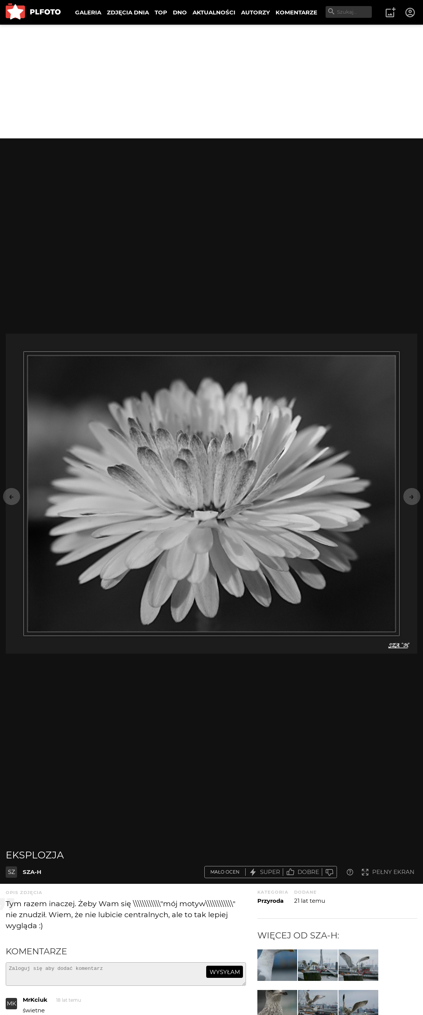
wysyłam (225, 972)
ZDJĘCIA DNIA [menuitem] (128, 12)
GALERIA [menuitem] (88, 12)
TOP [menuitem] (161, 12)
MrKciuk (35, 1003)
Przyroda (270, 900)
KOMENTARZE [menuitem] (296, 12)
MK (11, 1006)
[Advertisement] (211, 81)
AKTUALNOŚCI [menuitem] (214, 12)
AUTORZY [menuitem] (255, 12)
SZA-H (32, 871)
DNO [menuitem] (180, 12)
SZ (11, 871)
